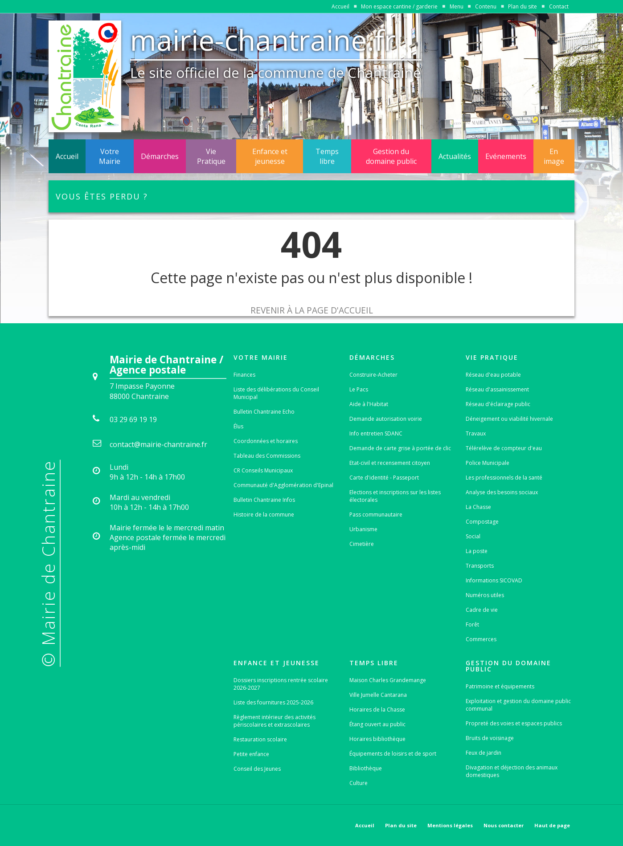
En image (554, 156)
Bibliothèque (365, 768)
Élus (238, 426)
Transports (480, 565)
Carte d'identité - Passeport (384, 477)
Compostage (482, 521)
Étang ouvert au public (377, 724)
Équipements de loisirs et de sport (392, 753)
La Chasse (478, 507)
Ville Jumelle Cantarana (378, 695)
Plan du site (522, 6)
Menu (456, 6)
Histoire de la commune (264, 514)
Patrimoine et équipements (500, 686)
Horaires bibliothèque (377, 739)
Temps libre (327, 156)
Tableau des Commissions (267, 456)
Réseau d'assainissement (497, 389)
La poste (477, 551)
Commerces (481, 639)
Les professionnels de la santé (504, 477)
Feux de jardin (483, 753)
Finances (244, 374)
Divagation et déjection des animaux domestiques (511, 771)
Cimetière (361, 544)
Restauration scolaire (260, 739)
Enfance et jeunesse (269, 156)
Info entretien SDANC (375, 433)
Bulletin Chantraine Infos (264, 500)
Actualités (455, 156)
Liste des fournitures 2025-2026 (273, 702)
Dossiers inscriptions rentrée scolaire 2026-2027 (281, 683)
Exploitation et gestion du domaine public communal (518, 704)
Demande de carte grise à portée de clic (400, 448)
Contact (559, 6)
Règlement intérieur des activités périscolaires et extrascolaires (275, 720)
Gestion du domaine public (391, 156)
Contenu (485, 6)
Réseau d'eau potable (493, 374)
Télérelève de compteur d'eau (504, 448)
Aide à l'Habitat (368, 404)
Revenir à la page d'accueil (311, 310)
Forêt (472, 624)
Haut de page (552, 825)
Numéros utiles (485, 595)
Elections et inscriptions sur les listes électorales (395, 496)
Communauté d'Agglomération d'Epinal (283, 485)
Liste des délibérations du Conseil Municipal (276, 393)
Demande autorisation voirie (385, 419)
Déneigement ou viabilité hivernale (509, 419)
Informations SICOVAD (494, 580)
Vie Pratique (211, 156)
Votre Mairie (109, 156)
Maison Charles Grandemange (387, 680)
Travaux (476, 433)
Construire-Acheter (373, 374)
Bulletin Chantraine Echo (264, 411)
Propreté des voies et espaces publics (514, 723)
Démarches (160, 156)
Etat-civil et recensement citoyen (389, 463)
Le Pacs (358, 389)
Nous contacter (504, 825)
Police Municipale (487, 463)
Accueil (340, 6)
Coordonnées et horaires (266, 441)
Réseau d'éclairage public (498, 404)
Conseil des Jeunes (257, 769)
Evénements (505, 156)
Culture (358, 783)
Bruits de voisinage (490, 738)
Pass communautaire (375, 514)
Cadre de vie (482, 610)
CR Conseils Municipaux (263, 470)
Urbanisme (363, 529)
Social (473, 536)
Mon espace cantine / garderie (399, 6)
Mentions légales (450, 825)
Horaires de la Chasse (377, 709)
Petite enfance (251, 754)
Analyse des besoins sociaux (502, 492)
